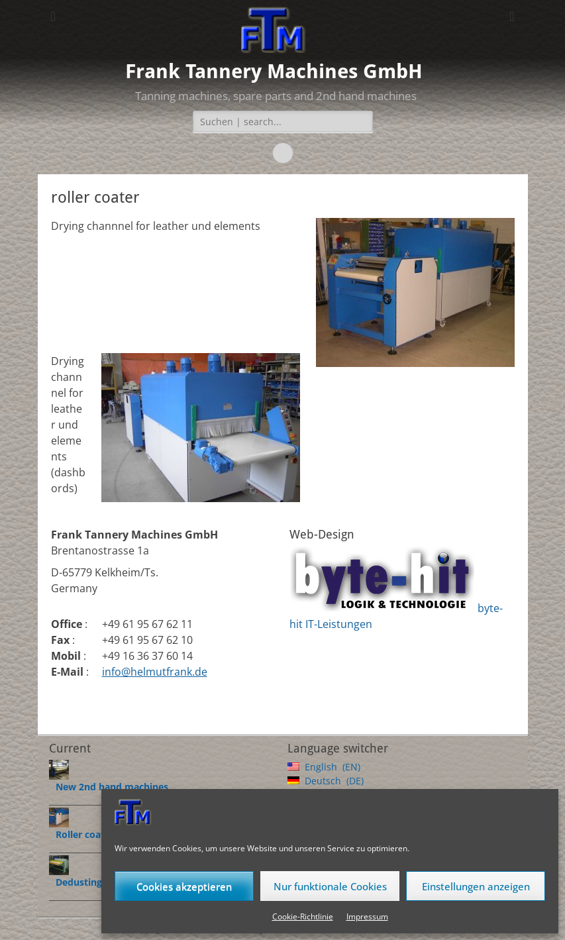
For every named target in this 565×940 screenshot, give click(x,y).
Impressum (367, 916)
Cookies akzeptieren (184, 886)
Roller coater (85, 834)
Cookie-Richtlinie (302, 916)
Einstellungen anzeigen (476, 886)
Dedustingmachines (101, 882)
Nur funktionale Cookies (330, 886)
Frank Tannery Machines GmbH (274, 71)
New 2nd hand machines (112, 786)
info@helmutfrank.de (154, 671)
